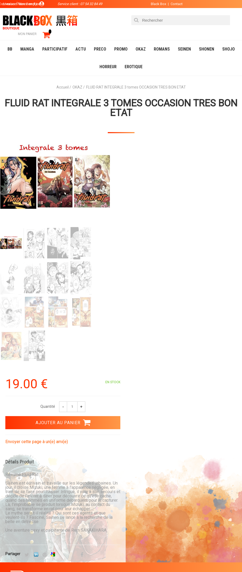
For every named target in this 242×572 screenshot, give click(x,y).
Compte (85, 518)
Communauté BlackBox (25, 518)
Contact (174, 4)
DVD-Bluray (44, 557)
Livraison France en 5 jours (161, 439)
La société (14, 510)
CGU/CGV (86, 535)
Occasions (124, 557)
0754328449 (18, 439)
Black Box (156, 4)
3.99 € (11, 393)
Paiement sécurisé (149, 388)
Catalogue (15, 557)
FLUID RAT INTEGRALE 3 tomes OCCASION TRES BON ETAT (121, 100)
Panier (84, 510)
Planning (12, 527)
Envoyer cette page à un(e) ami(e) (157, 207)
